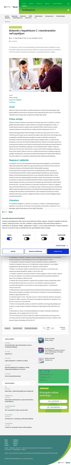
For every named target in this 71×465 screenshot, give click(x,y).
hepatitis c (7, 328)
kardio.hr (16, 453)
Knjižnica (15, 441)
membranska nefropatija (31, 328)
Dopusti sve (58, 251)
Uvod (10, 95)
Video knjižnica (57, 3)
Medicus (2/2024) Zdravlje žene (46, 360)
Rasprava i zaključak (15, 100)
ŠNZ (49, 453)
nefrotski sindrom (17, 328)
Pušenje (42, 380)
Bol (6, 387)
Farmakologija (8, 395)
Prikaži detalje (60, 245)
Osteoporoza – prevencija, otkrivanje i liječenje (19, 418)
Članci (24, 3)
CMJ (10, 453)
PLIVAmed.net (28, 10)
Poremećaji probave (10, 406)
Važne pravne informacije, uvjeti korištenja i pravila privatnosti (37, 448)
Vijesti (6, 443)
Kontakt (6, 448)
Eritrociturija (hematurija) (13, 376)
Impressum (18, 448)
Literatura (12, 102)
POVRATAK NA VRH (62, 328)
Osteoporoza (8, 414)
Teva (6, 449)
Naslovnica (7, 21)
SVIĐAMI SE (50, 328)
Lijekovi (31, 3)
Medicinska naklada (43, 453)
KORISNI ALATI (45, 371)
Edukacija (39, 3)
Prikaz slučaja (13, 97)
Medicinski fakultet (32, 453)
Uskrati (13, 251)
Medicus (47, 3)
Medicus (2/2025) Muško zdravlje (46, 340)
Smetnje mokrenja (15, 27)
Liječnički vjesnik (23, 453)
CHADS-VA (43, 377)
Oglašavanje (12, 448)
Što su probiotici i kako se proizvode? (16, 410)
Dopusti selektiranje (35, 251)
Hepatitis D (8, 354)
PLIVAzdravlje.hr (17, 449)
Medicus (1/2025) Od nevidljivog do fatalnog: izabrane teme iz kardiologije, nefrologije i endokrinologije (51, 351)
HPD (12, 453)
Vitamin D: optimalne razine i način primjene (18, 427)
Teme (6, 440)
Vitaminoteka (54, 453)
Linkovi (15, 445)
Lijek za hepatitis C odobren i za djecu (16, 360)
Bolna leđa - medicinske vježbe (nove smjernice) (19, 391)
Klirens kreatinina (45, 374)
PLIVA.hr (24, 449)
